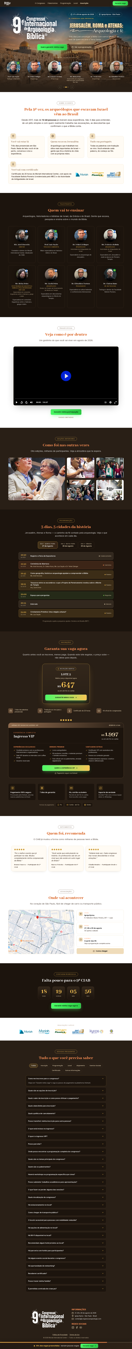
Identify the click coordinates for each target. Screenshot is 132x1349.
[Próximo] (72, 87)
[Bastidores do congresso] (110, 490)
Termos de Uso (75, 1335)
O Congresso (40, 3)
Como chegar (100, 951)
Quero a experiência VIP (66, 768)
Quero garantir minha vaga (52, 47)
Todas (33, 1066)
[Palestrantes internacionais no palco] (36, 479)
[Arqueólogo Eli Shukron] (80, 468)
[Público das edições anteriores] (110, 468)
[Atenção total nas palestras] (80, 490)
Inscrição (84, 3)
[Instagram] (73, 1327)
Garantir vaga (120, 3)
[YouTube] (81, 1327)
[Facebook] (77, 1327)
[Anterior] (60, 87)
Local (76, 3)
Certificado (56, 1070)
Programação (65, 3)
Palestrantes (53, 3)
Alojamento (81, 1066)
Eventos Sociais (95, 1066)
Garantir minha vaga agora (66, 1006)
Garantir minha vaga (66, 698)
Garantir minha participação (66, 412)
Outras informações (72, 1070)
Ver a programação (81, 47)
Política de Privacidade (60, 1335)
